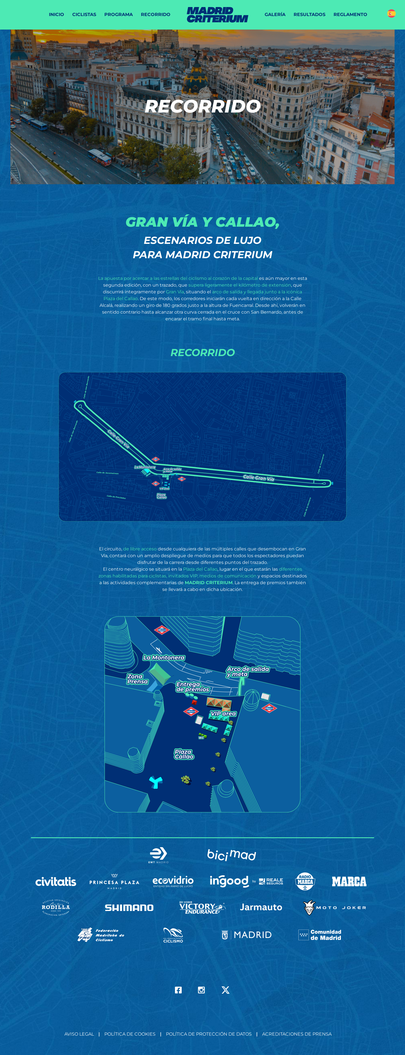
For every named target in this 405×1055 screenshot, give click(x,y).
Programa (118, 14)
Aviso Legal (79, 1034)
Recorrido (155, 14)
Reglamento (350, 14)
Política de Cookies (130, 1034)
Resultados (309, 14)
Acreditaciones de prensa (297, 1034)
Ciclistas (84, 14)
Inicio (56, 14)
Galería (275, 14)
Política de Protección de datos (209, 1034)
